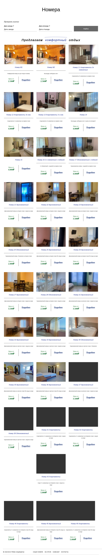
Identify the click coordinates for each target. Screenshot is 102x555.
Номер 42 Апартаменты (82, 426)
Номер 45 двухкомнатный (51, 518)
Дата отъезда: (45, 26)
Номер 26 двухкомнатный (82, 251)
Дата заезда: (15, 26)
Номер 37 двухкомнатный (82, 382)
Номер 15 (19, 163)
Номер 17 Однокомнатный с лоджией (82, 163)
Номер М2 (51, 73)
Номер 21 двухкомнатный (19, 207)
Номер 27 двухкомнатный (19, 295)
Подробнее (26, 85)
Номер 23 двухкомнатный (82, 207)
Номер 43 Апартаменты (51, 472)
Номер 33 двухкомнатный (51, 339)
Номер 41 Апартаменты (51, 426)
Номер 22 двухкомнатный (51, 207)
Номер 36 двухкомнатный (51, 382)
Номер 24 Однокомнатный (19, 251)
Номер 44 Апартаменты (19, 518)
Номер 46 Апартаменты (79, 518)
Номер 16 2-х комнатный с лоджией (51, 163)
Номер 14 (82, 119)
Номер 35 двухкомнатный (19, 382)
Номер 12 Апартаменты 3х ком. (19, 119)
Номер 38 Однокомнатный (19, 430)
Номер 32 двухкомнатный (19, 339)
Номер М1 (19, 73)
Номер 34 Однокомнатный (82, 339)
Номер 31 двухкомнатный (82, 295)
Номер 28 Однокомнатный (51, 295)
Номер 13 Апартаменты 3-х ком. (51, 119)
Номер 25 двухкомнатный (51, 251)
